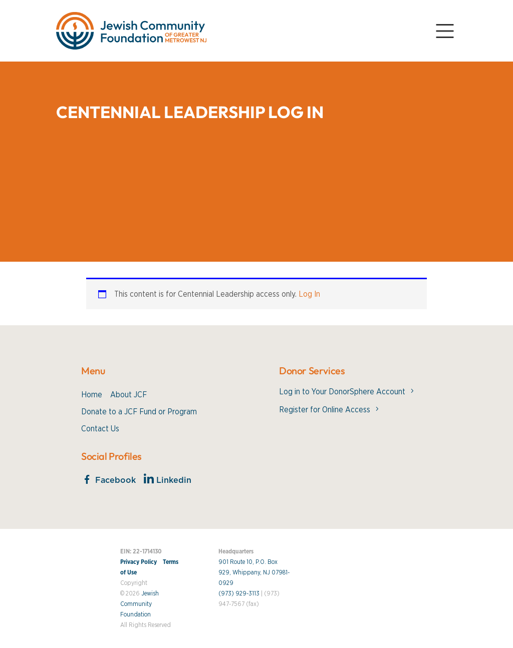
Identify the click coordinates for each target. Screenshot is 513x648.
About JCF (128, 395)
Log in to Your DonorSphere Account (342, 392)
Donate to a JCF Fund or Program (139, 412)
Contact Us (100, 429)
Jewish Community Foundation (139, 603)
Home (91, 395)
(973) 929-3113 (239, 593)
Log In (309, 294)
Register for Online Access (324, 410)
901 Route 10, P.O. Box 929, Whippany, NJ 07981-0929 (254, 572)
